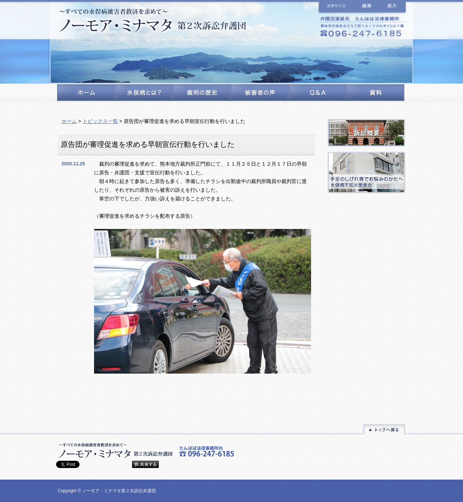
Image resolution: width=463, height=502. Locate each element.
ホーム (69, 121)
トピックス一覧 (100, 121)
